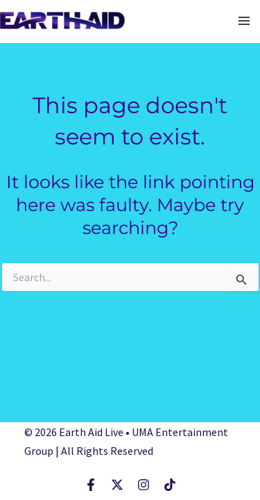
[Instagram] (143, 484)
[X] (117, 484)
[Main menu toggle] (245, 21)
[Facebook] (91, 484)
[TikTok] (170, 484)
